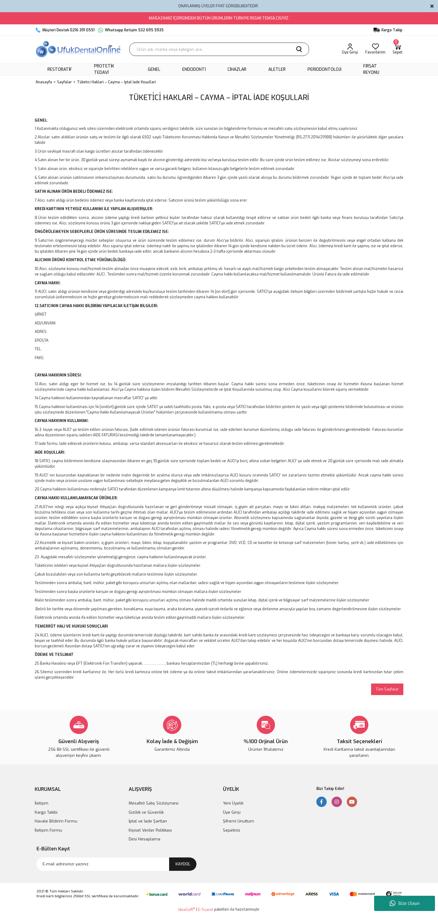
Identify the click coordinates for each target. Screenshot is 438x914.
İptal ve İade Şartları (148, 821)
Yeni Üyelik (233, 803)
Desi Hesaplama (144, 839)
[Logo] (79, 49)
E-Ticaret (205, 909)
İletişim (41, 803)
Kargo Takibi (46, 812)
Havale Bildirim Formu (56, 821)
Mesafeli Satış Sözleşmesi (154, 803)
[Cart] (397, 49)
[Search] (219, 49)
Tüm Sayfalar (387, 689)
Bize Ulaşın (405, 903)
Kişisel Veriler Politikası (150, 830)
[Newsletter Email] (116, 864)
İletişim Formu (48, 830)
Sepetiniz (231, 830)
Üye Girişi (232, 812)
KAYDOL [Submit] (183, 864)
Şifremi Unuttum (238, 821)
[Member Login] (350, 49)
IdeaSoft (186, 909)
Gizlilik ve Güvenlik (146, 812)
